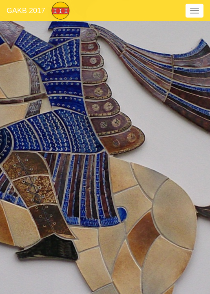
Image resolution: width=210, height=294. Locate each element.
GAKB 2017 (26, 11)
